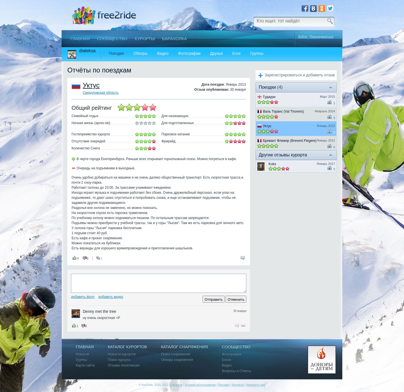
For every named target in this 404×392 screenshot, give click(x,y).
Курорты (145, 38)
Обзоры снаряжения (177, 360)
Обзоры (140, 53)
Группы (256, 53)
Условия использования (200, 384)
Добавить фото (83, 297)
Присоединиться (321, 36)
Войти (302, 36)
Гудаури (269, 97)
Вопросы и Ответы (236, 371)
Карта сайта (85, 365)
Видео (163, 53)
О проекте (175, 384)
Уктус (91, 85)
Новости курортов (122, 354)
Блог (236, 53)
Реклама (223, 384)
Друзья (216, 53)
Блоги (226, 360)
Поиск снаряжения (175, 354)
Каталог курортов (127, 347)
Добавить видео (110, 297)
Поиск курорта (119, 360)
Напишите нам (255, 384)
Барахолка (174, 38)
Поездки (116, 53)
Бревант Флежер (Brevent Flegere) (289, 141)
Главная (80, 38)
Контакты (238, 384)
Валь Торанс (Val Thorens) (283, 111)
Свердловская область (100, 93)
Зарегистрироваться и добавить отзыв (300, 75)
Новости (82, 354)
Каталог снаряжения (184, 347)
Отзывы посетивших (124, 365)
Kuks (272, 164)
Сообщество (112, 38)
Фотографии (189, 53)
